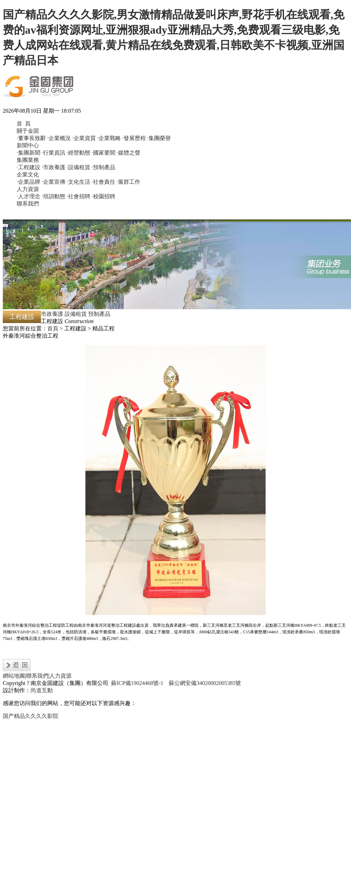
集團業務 (28, 160)
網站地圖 (14, 676)
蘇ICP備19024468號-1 (137, 683)
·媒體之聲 (128, 153)
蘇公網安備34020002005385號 (205, 683)
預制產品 (99, 314)
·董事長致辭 (31, 138)
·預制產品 (103, 167)
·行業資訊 (53, 153)
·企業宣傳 (53, 182)
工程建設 (21, 316)
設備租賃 (76, 314)
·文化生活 (78, 182)
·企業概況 (59, 138)
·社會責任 (103, 182)
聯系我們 (28, 204)
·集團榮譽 (159, 138)
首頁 (52, 328)
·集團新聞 (28, 153)
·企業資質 (84, 138)
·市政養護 (53, 167)
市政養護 (52, 314)
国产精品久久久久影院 (30, 716)
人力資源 (28, 189)
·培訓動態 (53, 196)
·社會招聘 (78, 196)
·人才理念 (28, 196)
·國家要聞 (103, 153)
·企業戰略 (109, 138)
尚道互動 (42, 690)
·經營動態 (78, 153)
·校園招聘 (103, 196)
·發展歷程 (134, 138)
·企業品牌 (28, 182)
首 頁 (24, 124)
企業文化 (28, 174)
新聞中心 (28, 145)
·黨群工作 (128, 182)
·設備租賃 (78, 167)
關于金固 (28, 131)
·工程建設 (28, 167)
